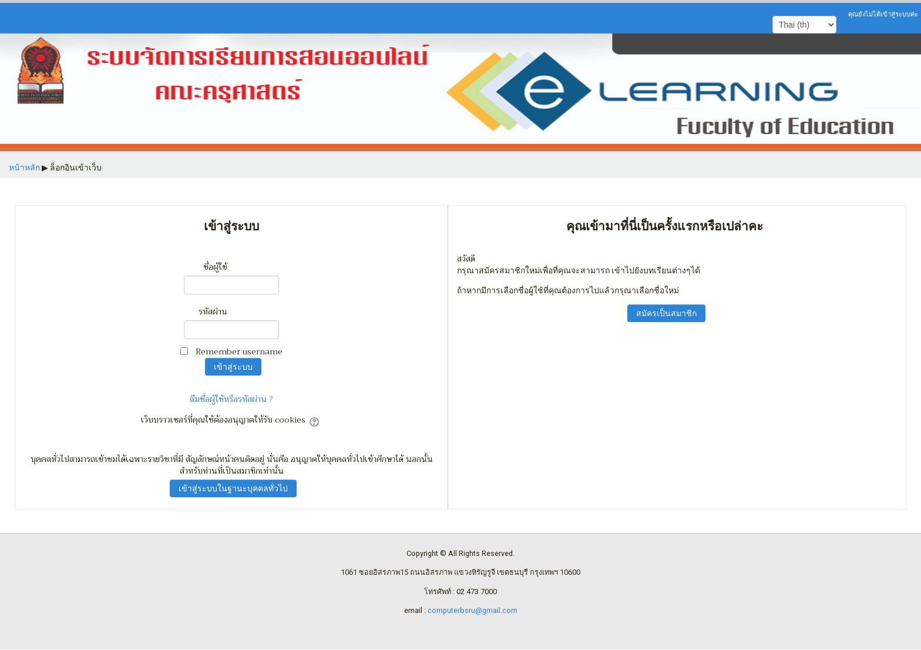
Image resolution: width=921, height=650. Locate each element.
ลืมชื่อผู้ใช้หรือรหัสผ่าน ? (231, 399)
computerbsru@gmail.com (472, 610)
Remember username (239, 351)
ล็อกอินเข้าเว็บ (76, 167)
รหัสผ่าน (213, 311)
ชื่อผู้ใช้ (215, 267)
